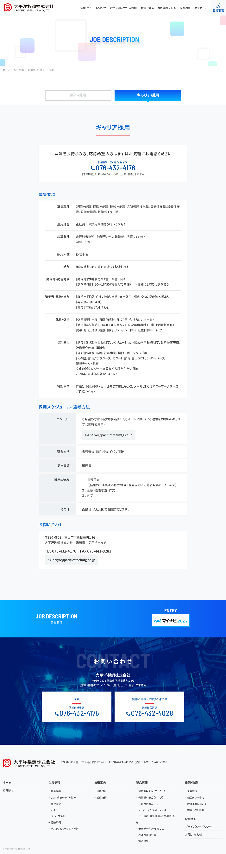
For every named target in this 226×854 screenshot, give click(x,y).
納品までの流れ (195, 797)
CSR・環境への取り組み (63, 797)
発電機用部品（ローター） (151, 791)
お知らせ (101, 8)
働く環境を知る (167, 8)
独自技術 (102, 791)
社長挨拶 (56, 791)
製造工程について (197, 804)
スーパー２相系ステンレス (152, 810)
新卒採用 (78, 95)
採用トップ (85, 8)
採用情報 (191, 819)
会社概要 (56, 804)
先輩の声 (185, 8)
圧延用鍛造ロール (148, 804)
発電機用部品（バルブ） (151, 797)
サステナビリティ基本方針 (64, 828)
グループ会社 (58, 816)
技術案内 (100, 783)
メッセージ (201, 8)
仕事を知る (147, 8)
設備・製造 (191, 783)
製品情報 (142, 783)
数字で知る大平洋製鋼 (123, 8)
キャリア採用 (148, 95)
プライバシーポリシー (198, 827)
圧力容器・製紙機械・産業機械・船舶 (155, 819)
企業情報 (54, 783)
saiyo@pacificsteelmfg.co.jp (111, 435)
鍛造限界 (143, 841)
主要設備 (192, 791)
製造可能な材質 (147, 835)
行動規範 (56, 822)
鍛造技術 (102, 797)
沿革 (53, 810)
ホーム (7, 783)
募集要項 (218, 8)
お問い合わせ (193, 835)
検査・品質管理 (195, 810)
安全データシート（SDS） (151, 828)
